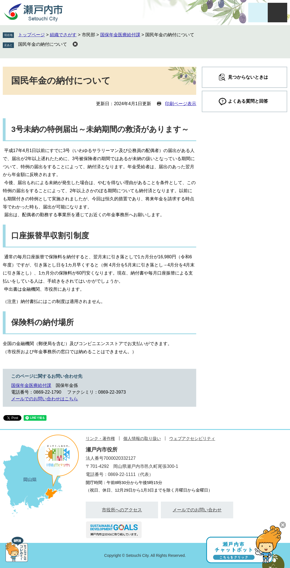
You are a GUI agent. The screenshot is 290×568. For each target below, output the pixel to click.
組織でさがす (63, 34)
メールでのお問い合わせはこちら (44, 398)
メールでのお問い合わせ (197, 509)
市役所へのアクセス (122, 509)
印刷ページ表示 (180, 103)
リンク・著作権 (100, 438)
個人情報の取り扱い (142, 438)
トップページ (31, 34)
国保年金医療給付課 (120, 34)
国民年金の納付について (42, 44)
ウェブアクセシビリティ (192, 438)
